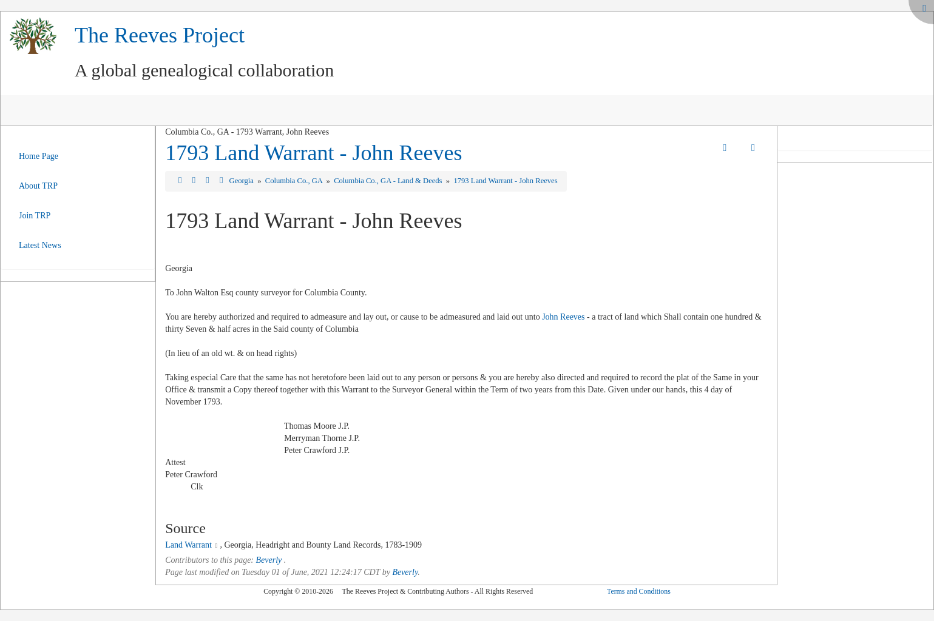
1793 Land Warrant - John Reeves (313, 153)
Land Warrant (188, 544)
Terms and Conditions (639, 591)
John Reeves (563, 316)
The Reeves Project (160, 35)
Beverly (269, 560)
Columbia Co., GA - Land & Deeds (389, 180)
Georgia (242, 180)
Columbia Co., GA (295, 180)
